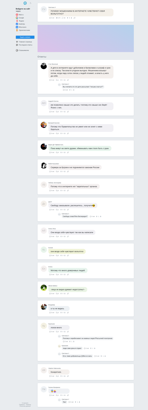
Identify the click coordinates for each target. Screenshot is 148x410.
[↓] (71, 18)
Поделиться (74, 18)
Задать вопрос (25, 37)
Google (20, 18)
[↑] (68, 18)
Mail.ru (20, 14)
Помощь (28, 404)
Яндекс (20, 21)
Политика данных (25, 406)
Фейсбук (20, 24)
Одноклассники (23, 30)
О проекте (25, 403)
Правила (22, 404)
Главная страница (24, 42)
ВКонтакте (21, 27)
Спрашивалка (22, 50)
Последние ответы (24, 45)
